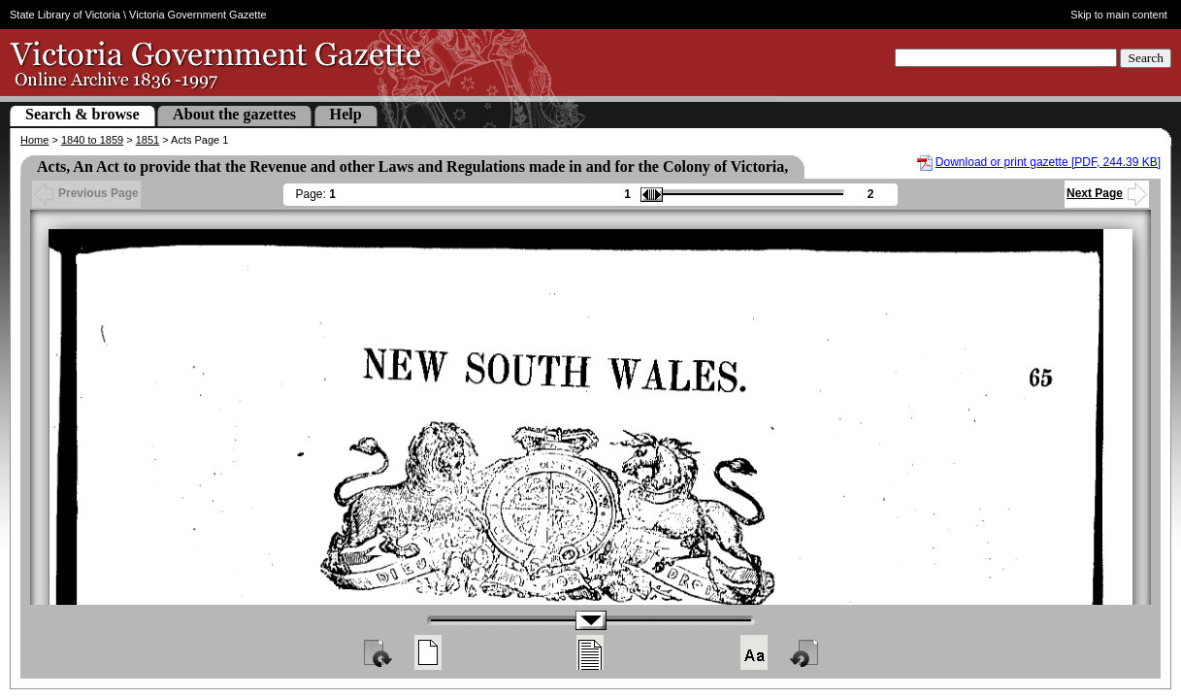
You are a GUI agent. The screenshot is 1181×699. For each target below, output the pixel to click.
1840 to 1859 (92, 140)
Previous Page (86, 193)
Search (1146, 57)
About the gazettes (234, 114)
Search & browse (82, 114)
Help (346, 114)
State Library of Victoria (65, 14)
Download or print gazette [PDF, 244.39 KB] (1048, 162)
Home (34, 140)
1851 (147, 140)
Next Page (1106, 193)
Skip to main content (1118, 14)
